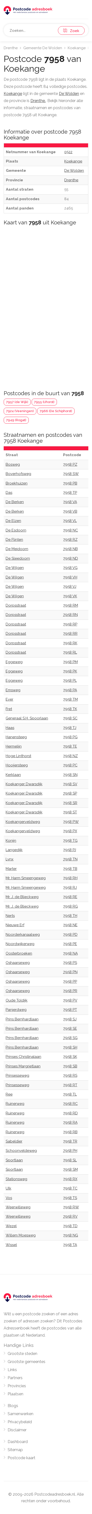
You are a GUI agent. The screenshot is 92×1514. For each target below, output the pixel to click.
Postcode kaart (21, 1458)
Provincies (17, 1386)
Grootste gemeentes (26, 1361)
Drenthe (11, 48)
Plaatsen (15, 1394)
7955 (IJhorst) (44, 402)
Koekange (77, 48)
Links (12, 1369)
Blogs (13, 1405)
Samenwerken (20, 1413)
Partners (15, 1377)
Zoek (71, 31)
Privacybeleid (20, 1422)
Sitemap (15, 1449)
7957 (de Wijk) (17, 402)
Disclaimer (17, 1430)
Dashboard (18, 1441)
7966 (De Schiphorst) (56, 411)
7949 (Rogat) (16, 420)
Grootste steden (22, 1353)
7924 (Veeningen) (20, 411)
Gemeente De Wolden (42, 48)
